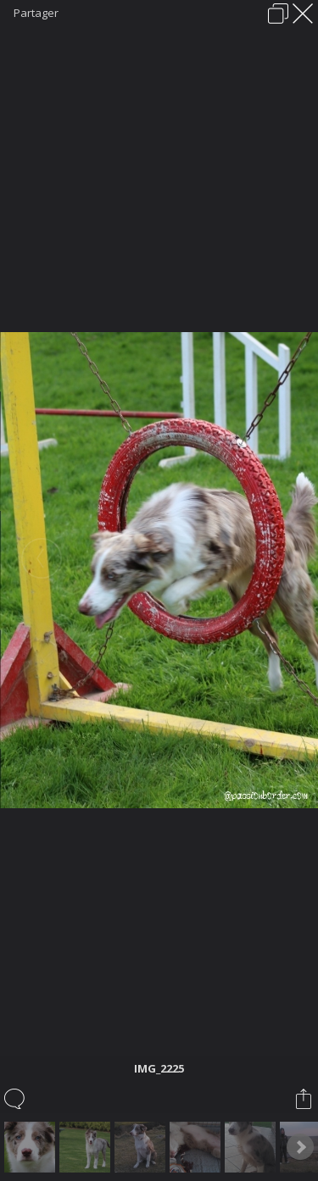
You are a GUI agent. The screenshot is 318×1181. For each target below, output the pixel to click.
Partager (36, 12)
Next (300, 1147)
